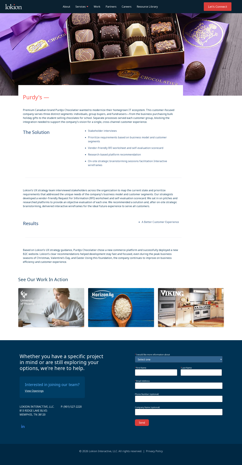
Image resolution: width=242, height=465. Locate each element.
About (66, 6)
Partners (111, 6)
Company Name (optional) (147, 407)
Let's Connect (217, 7)
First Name (140, 368)
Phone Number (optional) (147, 394)
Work (97, 6)
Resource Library (147, 6)
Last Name (186, 368)
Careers (126, 6)
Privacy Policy (154, 451)
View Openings (34, 391)
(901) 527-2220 (73, 406)
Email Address (142, 381)
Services (81, 6)
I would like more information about (152, 354)
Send (142, 422)
